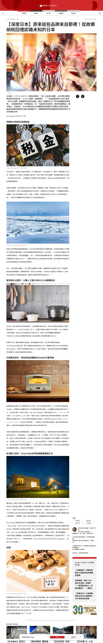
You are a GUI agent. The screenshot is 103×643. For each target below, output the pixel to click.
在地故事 (73, 13)
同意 (57, 637)
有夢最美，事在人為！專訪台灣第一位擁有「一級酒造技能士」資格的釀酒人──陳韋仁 (84, 584)
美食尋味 (36, 13)
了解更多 (73, 637)
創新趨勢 (61, 13)
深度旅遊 (24, 13)
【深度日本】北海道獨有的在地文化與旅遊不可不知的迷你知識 (84, 596)
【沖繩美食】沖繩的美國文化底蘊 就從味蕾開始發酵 (84, 572)
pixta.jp (9, 93)
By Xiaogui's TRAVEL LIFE (16, 116)
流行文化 (48, 13)
